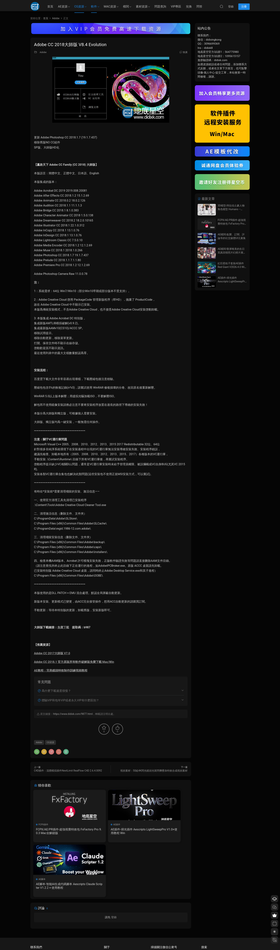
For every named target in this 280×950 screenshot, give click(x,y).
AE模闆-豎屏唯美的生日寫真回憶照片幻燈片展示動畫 (232, 252)
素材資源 (141, 6)
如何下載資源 (110, 915)
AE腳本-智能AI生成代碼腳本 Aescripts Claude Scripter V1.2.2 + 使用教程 (162, 831)
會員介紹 (108, 920)
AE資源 (62, 6)
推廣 (185, 52)
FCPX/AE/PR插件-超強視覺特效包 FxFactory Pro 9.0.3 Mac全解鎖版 (57, 831)
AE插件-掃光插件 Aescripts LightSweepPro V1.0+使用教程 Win (110, 831)
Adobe (43, 52)
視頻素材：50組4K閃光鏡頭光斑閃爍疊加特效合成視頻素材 (154, 770)
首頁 (50, 6)
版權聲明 (108, 925)
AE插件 (95, 824)
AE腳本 (147, 824)
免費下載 (63, 627)
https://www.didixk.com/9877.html (73, 713)
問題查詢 (160, 6)
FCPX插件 (44, 824)
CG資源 (79, 6)
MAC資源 (110, 6)
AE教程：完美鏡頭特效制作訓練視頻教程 (60, 670)
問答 (199, 6)
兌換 (189, 6)
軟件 (94, 6)
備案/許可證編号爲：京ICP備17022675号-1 (140, 941)
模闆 (126, 6)
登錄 (114, 864)
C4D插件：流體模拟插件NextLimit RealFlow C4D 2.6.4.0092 (68, 770)
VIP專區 (176, 6)
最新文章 (206, 199)
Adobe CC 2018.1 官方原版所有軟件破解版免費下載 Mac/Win (74, 662)
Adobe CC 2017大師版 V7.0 (52, 653)
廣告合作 (108, 931)
